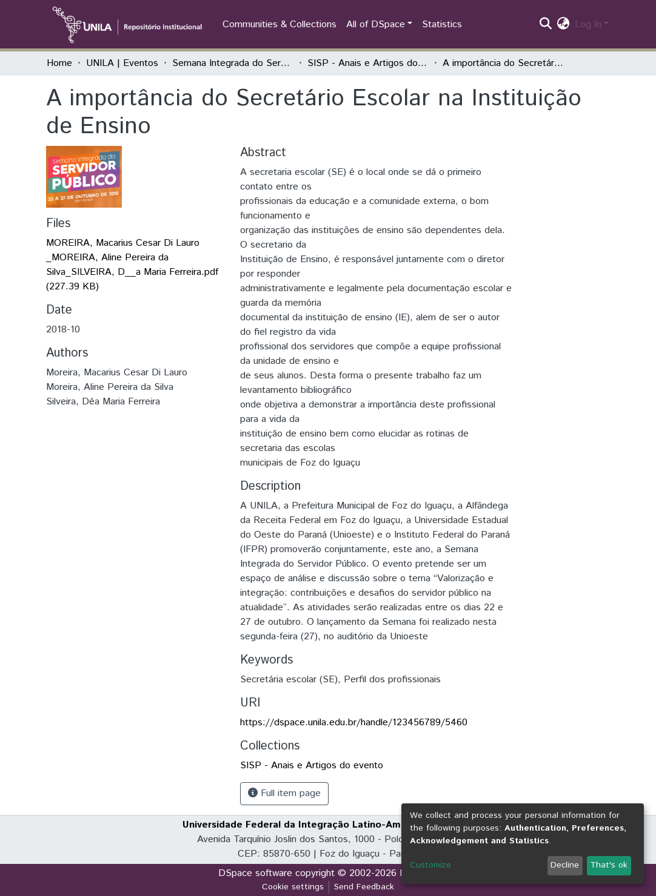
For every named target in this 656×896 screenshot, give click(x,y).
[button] (563, 25)
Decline (565, 865)
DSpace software (255, 873)
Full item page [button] (284, 793)
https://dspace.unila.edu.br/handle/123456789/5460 (353, 723)
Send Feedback (364, 887)
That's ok (609, 865)
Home (59, 63)
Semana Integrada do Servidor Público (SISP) (232, 63)
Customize (430, 865)
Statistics (442, 24)
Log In (588, 24)
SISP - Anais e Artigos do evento (368, 63)
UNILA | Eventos (122, 63)
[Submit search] (546, 25)
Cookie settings (293, 887)
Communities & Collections (279, 24)
